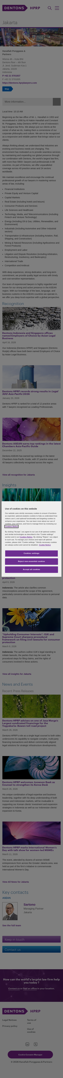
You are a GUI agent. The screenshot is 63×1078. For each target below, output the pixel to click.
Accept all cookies (31, 569)
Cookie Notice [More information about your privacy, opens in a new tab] (45, 545)
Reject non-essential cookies (31, 561)
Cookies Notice (11, 526)
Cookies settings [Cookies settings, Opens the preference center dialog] (31, 553)
